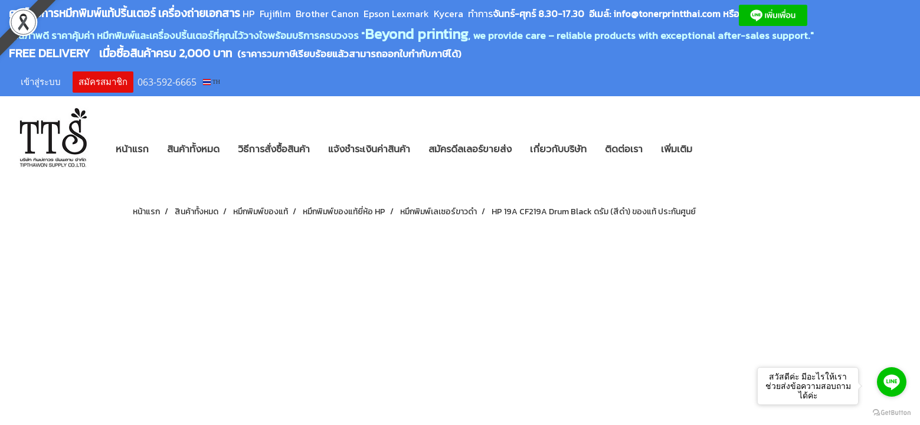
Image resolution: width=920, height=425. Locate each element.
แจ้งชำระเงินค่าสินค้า (369, 149)
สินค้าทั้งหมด (193, 149)
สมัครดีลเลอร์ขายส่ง (470, 149)
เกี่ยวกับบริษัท (558, 149)
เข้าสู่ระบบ (41, 82)
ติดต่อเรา (624, 149)
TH (211, 82)
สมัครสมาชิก (102, 82)
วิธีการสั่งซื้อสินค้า (274, 149)
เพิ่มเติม (676, 149)
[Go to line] (891, 382)
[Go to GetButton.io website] (892, 413)
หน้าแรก (132, 149)
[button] (719, 149)
